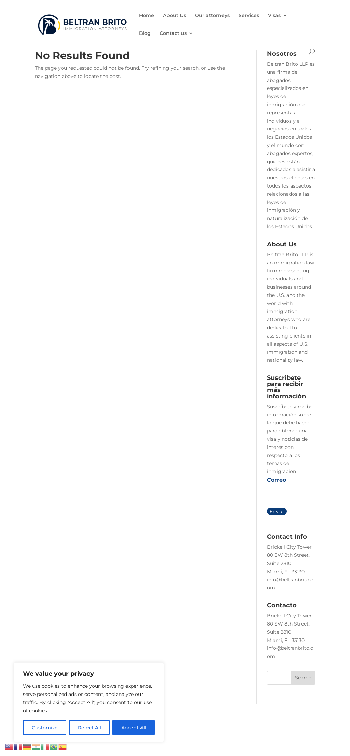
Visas (274, 15)
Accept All (133, 728)
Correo (276, 480)
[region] (89, 702)
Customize (45, 728)
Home (146, 15)
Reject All (89, 728)
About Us (174, 15)
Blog (145, 33)
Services (249, 15)
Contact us (173, 33)
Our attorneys (212, 15)
